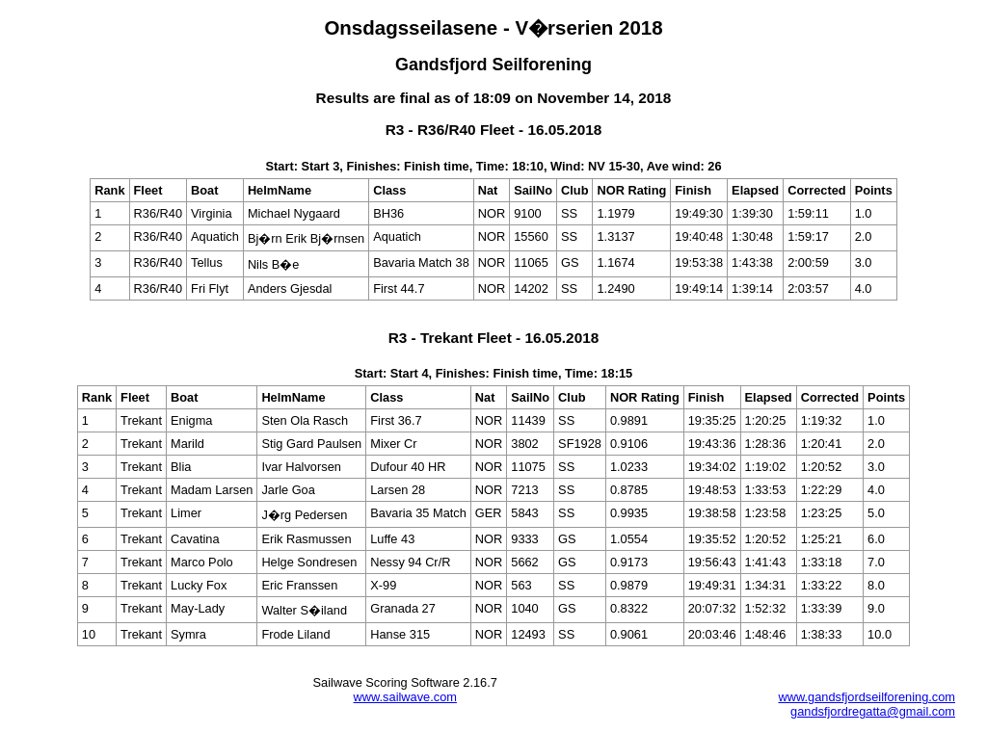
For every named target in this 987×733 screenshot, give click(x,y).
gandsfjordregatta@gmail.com (872, 711)
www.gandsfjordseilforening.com (866, 697)
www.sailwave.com (405, 697)
